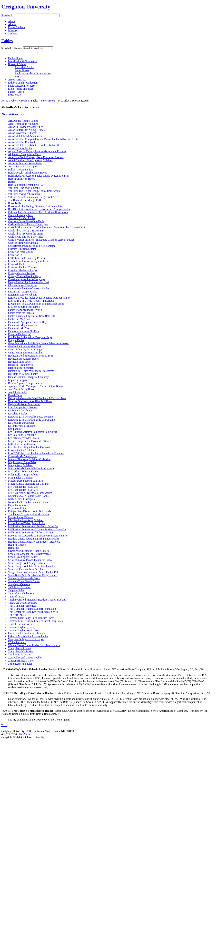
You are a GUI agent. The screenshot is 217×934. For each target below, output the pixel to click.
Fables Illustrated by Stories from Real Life (31, 315)
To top (4, 725)
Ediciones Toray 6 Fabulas (22, 294)
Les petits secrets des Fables (23, 437)
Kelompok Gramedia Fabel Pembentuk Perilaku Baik (37, 398)
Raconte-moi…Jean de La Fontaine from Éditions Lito (37, 535)
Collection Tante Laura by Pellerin (27, 258)
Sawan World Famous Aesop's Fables (28, 550)
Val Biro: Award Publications (24, 193)
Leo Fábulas (15, 428)
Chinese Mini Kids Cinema (23, 242)
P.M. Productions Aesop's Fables (26, 520)
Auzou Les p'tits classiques (22, 166)
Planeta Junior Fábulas (20, 517)
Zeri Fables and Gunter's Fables (25, 657)
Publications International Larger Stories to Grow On (37, 529)
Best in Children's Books (21, 178)
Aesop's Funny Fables (20, 148)
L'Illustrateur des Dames (21, 444)
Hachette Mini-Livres (20, 361)
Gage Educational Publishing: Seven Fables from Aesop (38, 343)
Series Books (22, 70)
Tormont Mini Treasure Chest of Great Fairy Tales (35, 621)
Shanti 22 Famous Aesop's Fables (26, 569)
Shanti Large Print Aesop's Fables (26, 563)
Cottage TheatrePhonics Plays (24, 276)
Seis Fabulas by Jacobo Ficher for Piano (30, 560)
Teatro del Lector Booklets (22, 602)
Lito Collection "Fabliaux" (22, 450)
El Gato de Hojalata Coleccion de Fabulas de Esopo (36, 303)
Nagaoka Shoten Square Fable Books (28, 495)
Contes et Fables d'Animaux (23, 267)
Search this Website (12, 48)
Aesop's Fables (9, 100)
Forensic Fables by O (19, 334)
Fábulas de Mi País (18, 328)
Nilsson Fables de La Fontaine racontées (30, 502)
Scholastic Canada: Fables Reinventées (29, 553)
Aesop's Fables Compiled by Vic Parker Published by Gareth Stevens (45, 139)
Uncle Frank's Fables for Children (26, 633)
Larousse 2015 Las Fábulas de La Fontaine (31, 419)
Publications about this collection (33, 73)
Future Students (16, 27)
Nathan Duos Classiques (21, 499)
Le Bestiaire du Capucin (21, 422)
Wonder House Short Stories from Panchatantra (34, 645)
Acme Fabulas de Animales (23, 123)
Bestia (11, 181)
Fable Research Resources (22, 85)
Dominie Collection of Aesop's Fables (28, 288)
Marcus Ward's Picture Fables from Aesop (31, 468)
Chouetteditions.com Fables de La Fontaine (31, 245)
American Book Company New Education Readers (36, 157)
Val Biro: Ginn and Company (24, 187)
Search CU (7, 15)
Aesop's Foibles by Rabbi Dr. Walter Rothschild (34, 145)
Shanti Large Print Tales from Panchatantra (31, 566)
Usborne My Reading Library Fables (28, 636)
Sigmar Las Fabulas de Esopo (24, 578)
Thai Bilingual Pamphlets (22, 605)
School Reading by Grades (22, 556)
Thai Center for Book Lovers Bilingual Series (33, 611)
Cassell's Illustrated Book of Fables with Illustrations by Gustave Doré (46, 227)
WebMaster (25, 734)
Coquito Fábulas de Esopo (22, 270)
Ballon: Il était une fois (20, 169)
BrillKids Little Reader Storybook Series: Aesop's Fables (39, 209)
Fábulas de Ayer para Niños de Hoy (27, 322)
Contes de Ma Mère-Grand (22, 456)
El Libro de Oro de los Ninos (24, 306)
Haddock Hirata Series (20, 364)
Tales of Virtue (16, 596)
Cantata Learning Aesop (21, 215)
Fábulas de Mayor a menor (22, 325)
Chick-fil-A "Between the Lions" (26, 233)
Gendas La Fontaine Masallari (24, 346)
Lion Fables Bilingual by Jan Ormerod (29, 447)
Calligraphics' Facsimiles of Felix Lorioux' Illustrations (38, 212)
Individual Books (24, 67)
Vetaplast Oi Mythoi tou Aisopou (26, 639)
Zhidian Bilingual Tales (21, 660)
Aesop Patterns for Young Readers (26, 129)
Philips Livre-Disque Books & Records (29, 511)
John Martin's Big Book (21, 389)
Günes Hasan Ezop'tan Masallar (25, 352)
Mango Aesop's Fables (20, 465)
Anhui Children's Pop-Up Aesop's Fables (30, 160)
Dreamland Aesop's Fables (22, 291)
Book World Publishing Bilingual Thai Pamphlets (35, 206)
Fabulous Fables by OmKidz (23, 331)
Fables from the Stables (21, 312)
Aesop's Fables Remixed (21, 142)
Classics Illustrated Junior (22, 248)
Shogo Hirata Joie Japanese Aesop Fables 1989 (33, 572)
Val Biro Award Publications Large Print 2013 (33, 197)
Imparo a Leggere (17, 380)
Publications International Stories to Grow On (33, 526)
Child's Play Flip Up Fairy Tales (25, 236)
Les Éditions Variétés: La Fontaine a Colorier (32, 431)
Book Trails (14, 203)
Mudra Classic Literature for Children (28, 483)
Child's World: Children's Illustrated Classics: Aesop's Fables (41, 239)
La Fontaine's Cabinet (20, 410)
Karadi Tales (15, 395)
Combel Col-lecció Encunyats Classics (29, 261)
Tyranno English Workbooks (23, 630)
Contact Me (14, 94)
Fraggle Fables (16, 340)
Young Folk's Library (19, 648)
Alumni (12, 24)
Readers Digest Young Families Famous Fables (33, 538)
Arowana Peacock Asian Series (25, 163)
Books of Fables (17, 64)
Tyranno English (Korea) (21, 627)
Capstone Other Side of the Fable (26, 221)
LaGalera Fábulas (17, 413)
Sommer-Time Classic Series (24, 581)
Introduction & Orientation (22, 61)
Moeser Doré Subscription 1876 (25, 480)
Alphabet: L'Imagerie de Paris (24, 154)
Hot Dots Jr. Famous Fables (23, 373)
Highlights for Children (21, 367)
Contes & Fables (17, 264)
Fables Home (15, 58)
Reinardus (13, 547)
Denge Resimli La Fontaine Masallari (28, 282)
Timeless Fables (17, 614)
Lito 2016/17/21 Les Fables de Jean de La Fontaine (36, 453)
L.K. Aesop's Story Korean (22, 407)
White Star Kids (17, 642)
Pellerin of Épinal (17, 508)
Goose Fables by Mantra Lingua (25, 349)
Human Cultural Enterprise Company (28, 376)
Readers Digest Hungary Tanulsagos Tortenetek (34, 541)
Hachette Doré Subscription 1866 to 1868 (30, 355)
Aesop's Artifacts (17, 79)
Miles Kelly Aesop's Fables (23, 474)
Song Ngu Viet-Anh (19, 584)
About (11, 21)
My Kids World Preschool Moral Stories (30, 492)
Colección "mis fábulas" (21, 251)
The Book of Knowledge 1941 (24, 200)
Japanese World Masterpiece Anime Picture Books (35, 386)
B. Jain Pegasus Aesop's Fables (25, 383)
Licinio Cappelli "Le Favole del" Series (29, 441)
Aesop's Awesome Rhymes (22, 132)
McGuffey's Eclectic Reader (23, 471)
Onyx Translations (18, 505)
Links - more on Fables (20, 88)
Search (18, 76)
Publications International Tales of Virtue (30, 532)
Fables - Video (16, 91)
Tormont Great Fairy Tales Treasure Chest (31, 617)
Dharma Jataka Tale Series (22, 285)
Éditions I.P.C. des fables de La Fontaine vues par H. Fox (39, 297)
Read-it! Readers (17, 544)
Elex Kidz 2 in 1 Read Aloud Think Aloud (31, 300)
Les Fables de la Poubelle (22, 434)
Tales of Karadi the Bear (21, 593)
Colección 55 (15, 254)
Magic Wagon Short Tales (22, 462)
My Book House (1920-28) (23, 486)
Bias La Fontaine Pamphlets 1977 (26, 184)
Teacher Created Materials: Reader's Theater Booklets (37, 599)
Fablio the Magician (19, 319)
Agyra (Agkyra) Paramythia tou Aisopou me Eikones (37, 151)
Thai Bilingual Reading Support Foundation (32, 608)
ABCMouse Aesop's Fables (23, 120)
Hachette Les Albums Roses (23, 358)
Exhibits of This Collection (22, 82)
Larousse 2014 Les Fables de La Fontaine (30, 416)
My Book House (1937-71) (23, 489)
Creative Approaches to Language (26, 279)
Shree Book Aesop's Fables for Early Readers (32, 575)
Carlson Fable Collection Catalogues (28, 224)
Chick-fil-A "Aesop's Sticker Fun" (26, 230)
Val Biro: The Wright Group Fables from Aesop (34, 190)
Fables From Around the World (25, 309)
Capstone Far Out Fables (21, 218)
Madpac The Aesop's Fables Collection (29, 459)
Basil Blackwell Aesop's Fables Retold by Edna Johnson (38, 175)
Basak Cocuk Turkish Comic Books (27, 172)
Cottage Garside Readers (21, 273)
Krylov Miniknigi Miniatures (24, 404)
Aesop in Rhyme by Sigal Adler (25, 126)
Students (12, 33)
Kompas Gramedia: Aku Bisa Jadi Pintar (30, 401)
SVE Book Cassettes (19, 587)
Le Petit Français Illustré (21, 425)
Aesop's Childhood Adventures (25, 136)
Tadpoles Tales (16, 590)
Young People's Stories (20, 651)
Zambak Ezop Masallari (21, 654)
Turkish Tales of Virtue (20, 624)
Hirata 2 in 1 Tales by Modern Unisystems (31, 370)
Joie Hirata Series (17, 392)
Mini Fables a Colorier (20, 477)
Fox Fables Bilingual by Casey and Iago (30, 337)
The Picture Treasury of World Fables (28, 514)
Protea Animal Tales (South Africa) (27, 523)
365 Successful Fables (20, 663)
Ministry (12, 30)
